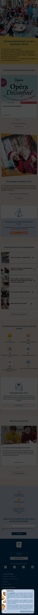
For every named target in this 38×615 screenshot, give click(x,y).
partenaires (12, 593)
